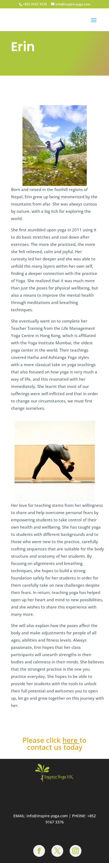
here (70, 740)
